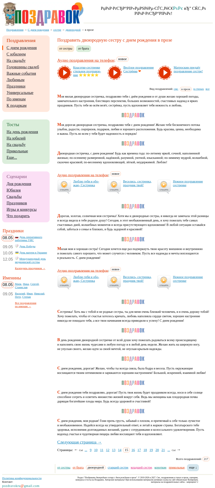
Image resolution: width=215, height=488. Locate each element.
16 (133, 450)
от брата (83, 48)
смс (176, 88)
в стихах (198, 88)
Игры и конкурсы (22, 209)
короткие (160, 467)
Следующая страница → (79, 442)
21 (163, 450)
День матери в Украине (33, 252)
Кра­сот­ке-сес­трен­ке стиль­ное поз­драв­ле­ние (87, 71)
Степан (26, 296)
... (86, 450)
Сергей (34, 284)
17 (139, 450)
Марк (18, 284)
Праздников (17, 203)
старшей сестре (118, 467)
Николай (39, 293)
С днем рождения (22, 48)
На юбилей (16, 138)
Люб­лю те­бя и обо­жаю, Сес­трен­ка (86, 183)
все (207, 88)
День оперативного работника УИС (28, 239)
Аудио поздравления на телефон (85, 60)
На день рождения (22, 132)
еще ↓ (193, 467)
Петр (18, 296)
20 (157, 450)
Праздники (16, 86)
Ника (26, 284)
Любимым (15, 80)
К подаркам (17, 105)
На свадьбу (16, 60)
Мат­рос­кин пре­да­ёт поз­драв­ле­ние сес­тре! (188, 69)
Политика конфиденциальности (22, 478)
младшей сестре (141, 467)
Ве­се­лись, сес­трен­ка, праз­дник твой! (137, 183)
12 (108, 450)
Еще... (12, 157)
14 (120, 450)
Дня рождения (19, 184)
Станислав (21, 287)
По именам (16, 99)
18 (145, 450)
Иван (30, 293)
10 (96, 450)
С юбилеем (16, 54)
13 (114, 450)
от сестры (65, 48)
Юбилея (14, 190)
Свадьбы (14, 196)
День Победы (27, 246)
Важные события (21, 73)
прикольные (177, 467)
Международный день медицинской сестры (30, 260)
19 (151, 450)
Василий (20, 293)
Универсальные (20, 92)
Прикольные (17, 151)
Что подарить (18, 216)
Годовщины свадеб (23, 67)
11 (101, 450)
